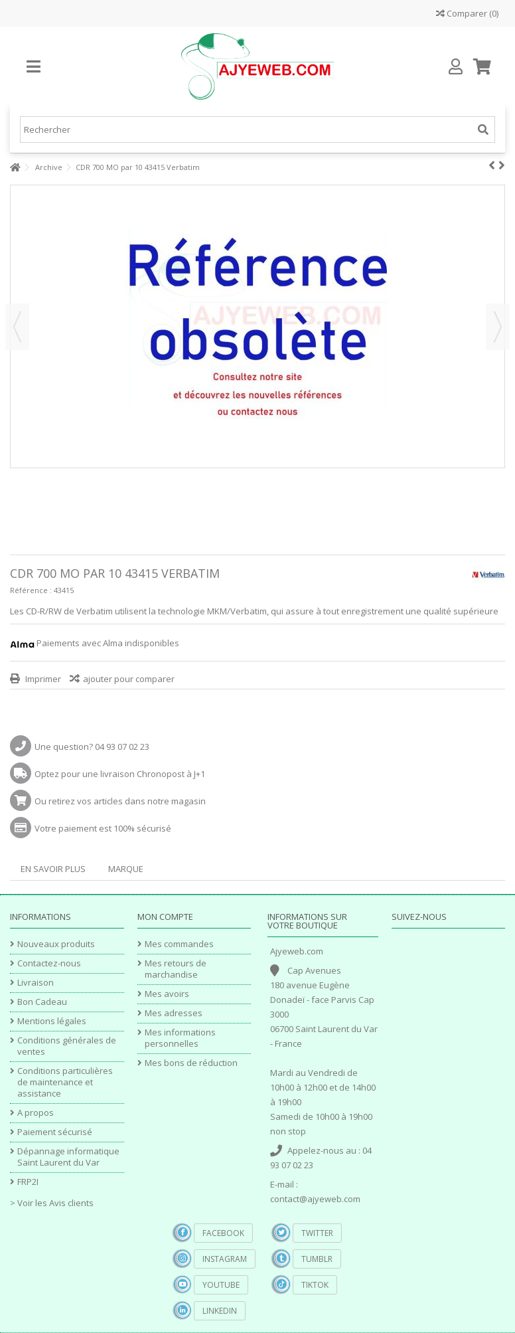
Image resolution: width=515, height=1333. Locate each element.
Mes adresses (173, 1013)
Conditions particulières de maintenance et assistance (65, 1082)
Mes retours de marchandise (175, 969)
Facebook (223, 1233)
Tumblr (316, 1259)
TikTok (315, 1284)
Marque (125, 869)
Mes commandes (179, 944)
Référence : (31, 590)
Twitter (317, 1233)
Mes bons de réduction (191, 1063)
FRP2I (27, 1182)
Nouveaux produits (56, 944)
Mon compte (165, 917)
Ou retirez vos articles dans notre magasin (120, 801)
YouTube (221, 1284)
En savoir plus (53, 869)
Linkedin (219, 1310)
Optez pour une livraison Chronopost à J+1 (120, 774)
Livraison (35, 982)
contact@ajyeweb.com (315, 1199)
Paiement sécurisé (54, 1132)
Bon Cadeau (42, 1002)
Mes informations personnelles (180, 1038)
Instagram (224, 1259)
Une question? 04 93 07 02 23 (92, 747)
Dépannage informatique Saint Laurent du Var (68, 1157)
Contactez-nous (49, 963)
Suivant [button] (498, 327)
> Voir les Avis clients (52, 1203)
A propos (35, 1112)
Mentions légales (51, 1021)
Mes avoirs (167, 994)
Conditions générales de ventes (66, 1046)
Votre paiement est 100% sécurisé (103, 828)
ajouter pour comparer (129, 679)
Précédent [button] (17, 327)
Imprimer (42, 679)
